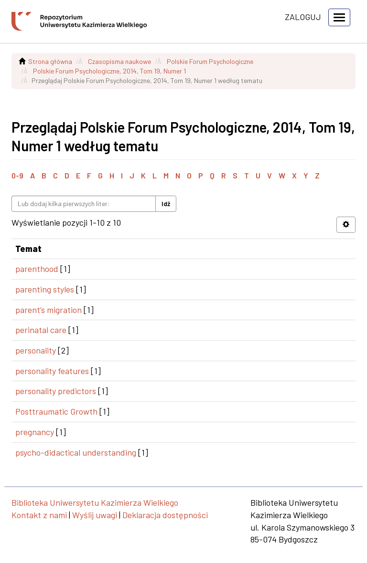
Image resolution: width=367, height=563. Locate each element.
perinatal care (40, 329)
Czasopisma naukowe (119, 61)
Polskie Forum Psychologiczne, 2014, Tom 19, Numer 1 (109, 71)
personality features (52, 370)
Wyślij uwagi (94, 515)
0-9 (17, 175)
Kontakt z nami (39, 515)
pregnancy (34, 432)
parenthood (36, 268)
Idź (166, 203)
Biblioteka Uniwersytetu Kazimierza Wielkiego (94, 502)
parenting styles (44, 289)
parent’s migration (48, 309)
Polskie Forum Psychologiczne (210, 61)
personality (35, 350)
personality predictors (55, 391)
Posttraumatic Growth (56, 411)
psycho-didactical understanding (75, 452)
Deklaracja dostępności (165, 515)
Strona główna (50, 61)
